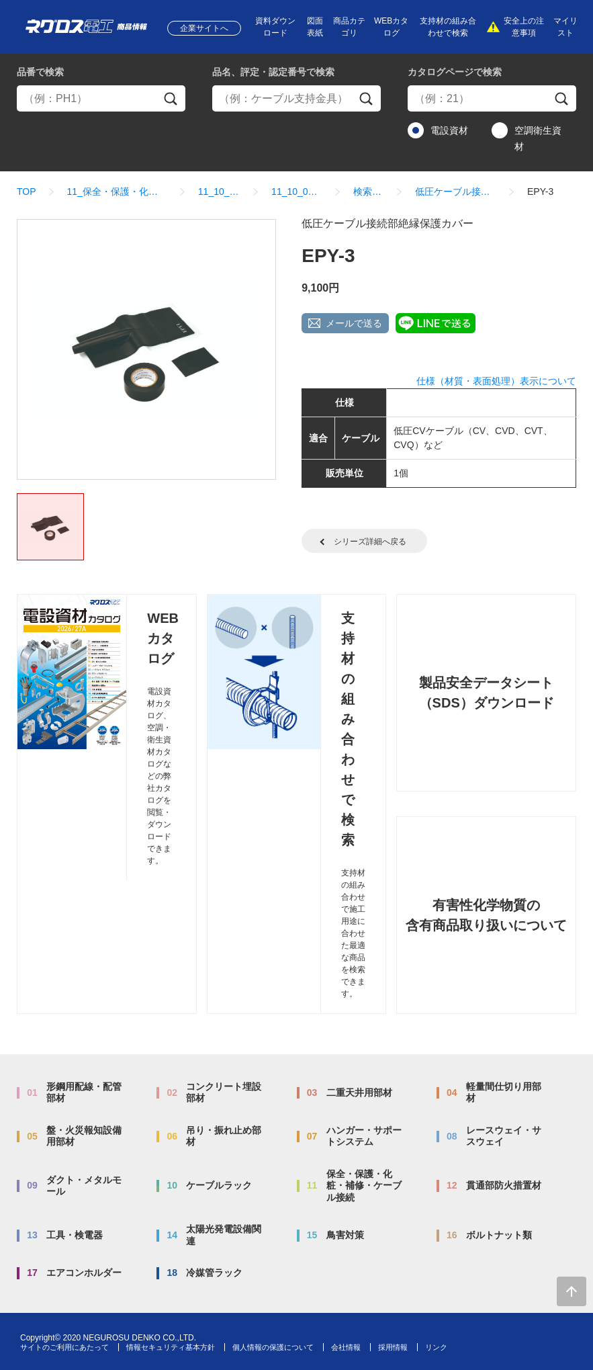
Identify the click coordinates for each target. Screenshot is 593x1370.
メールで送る (354, 323)
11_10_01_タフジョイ (296, 191)
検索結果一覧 (368, 191)
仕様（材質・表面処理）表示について (496, 381)
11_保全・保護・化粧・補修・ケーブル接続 (117, 191)
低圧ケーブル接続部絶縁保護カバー (455, 191)
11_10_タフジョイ (219, 191)
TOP (26, 191)
